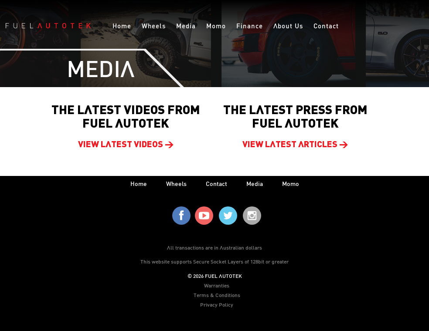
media (254, 183)
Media (186, 26)
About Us (288, 26)
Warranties (216, 285)
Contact (326, 26)
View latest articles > (295, 145)
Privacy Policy (216, 304)
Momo (216, 26)
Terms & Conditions (217, 295)
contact (216, 183)
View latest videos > (126, 145)
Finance (249, 26)
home (138, 183)
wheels (176, 183)
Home (121, 26)
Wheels (154, 26)
